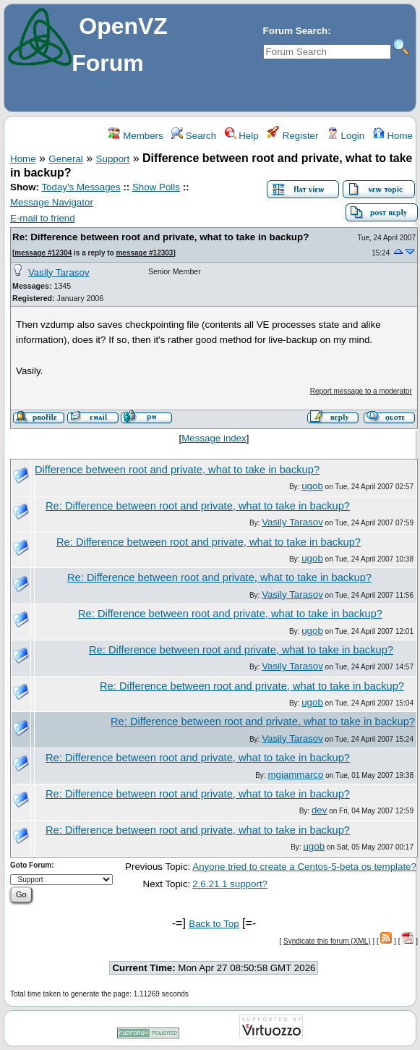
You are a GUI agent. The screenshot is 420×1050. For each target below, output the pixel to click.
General (65, 158)
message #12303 (144, 253)
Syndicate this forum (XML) (327, 941)
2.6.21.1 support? (229, 883)
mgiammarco (295, 774)
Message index (214, 438)
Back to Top (214, 923)
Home (393, 135)
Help (242, 135)
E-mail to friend (42, 218)
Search (193, 135)
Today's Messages (80, 187)
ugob (312, 485)
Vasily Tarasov (59, 272)
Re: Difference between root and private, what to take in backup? (160, 237)
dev (319, 810)
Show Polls (156, 187)
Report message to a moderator (361, 391)
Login (345, 135)
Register (292, 135)
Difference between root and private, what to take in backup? (177, 469)
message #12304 (43, 253)
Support (113, 158)
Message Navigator (51, 202)
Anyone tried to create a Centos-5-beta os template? (304, 866)
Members (135, 135)
